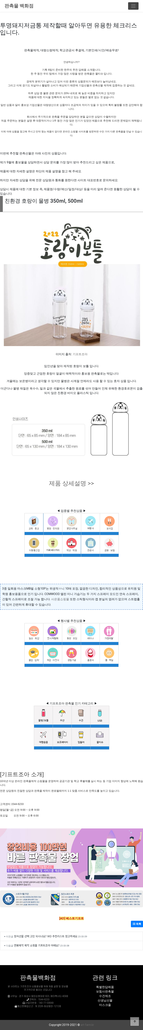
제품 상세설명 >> (71, 483)
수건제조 (105, 996)
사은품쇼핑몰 (60, 599)
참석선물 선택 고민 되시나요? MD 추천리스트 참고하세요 (45, 936)
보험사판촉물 (105, 991)
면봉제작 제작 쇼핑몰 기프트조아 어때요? (36, 945)
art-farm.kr (87, 1025)
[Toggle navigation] (133, 6)
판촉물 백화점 (19, 6)
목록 (137, 923)
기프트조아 (80, 354)
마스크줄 (105, 1005)
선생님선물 (105, 1000)
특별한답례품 (105, 987)
